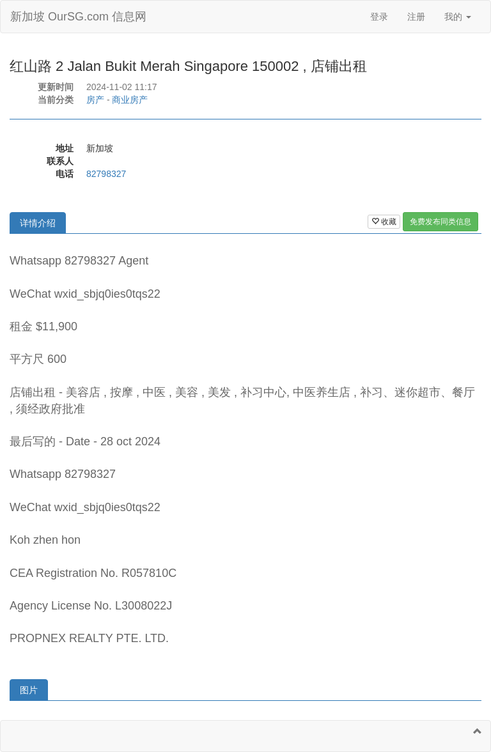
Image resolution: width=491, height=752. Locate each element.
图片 (29, 690)
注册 (416, 17)
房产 (95, 100)
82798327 (106, 174)
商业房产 (130, 100)
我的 (457, 17)
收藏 (383, 221)
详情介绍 (38, 223)
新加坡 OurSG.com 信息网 (78, 16)
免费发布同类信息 (440, 221)
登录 (379, 17)
